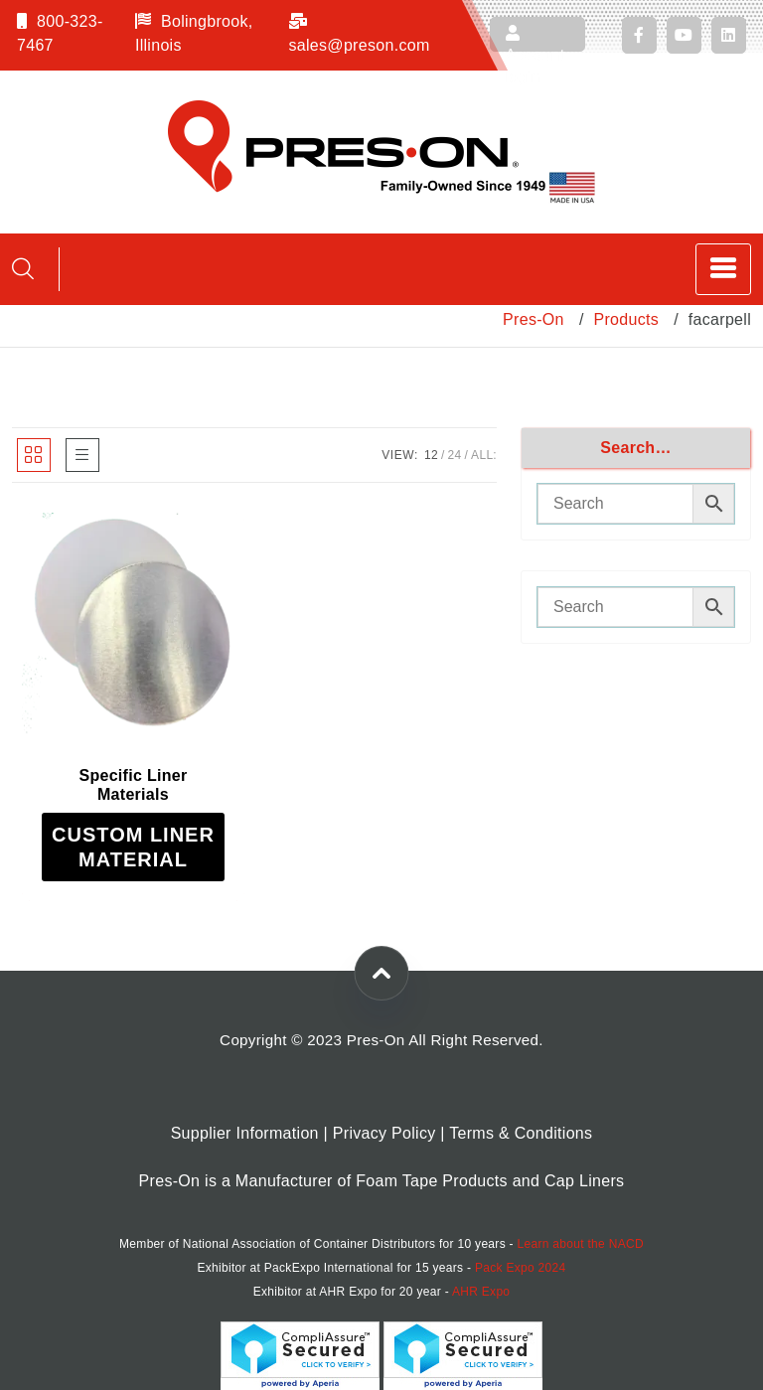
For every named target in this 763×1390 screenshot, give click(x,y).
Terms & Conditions (520, 1133)
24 (455, 455)
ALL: (484, 455)
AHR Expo (481, 1292)
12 (431, 455)
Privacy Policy (384, 1133)
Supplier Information (245, 1133)
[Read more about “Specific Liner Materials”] (133, 847)
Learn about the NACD (581, 1244)
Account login (535, 38)
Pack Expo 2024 (520, 1268)
